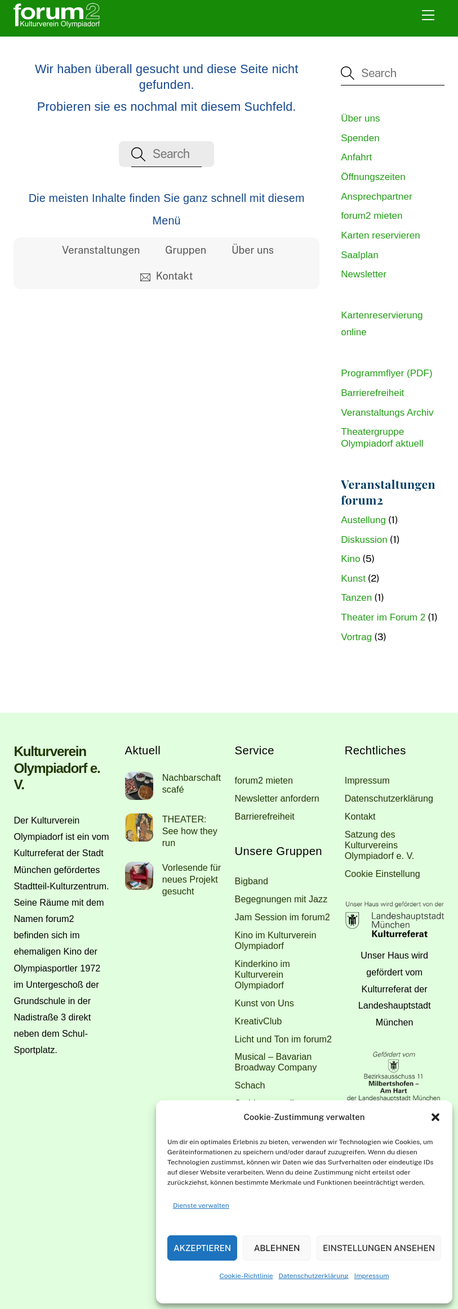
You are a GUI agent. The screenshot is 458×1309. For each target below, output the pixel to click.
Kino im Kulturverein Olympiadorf (276, 940)
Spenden (360, 138)
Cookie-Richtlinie (246, 1276)
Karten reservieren (380, 235)
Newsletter (363, 274)
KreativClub (258, 1021)
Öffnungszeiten (373, 177)
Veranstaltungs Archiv (387, 412)
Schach (250, 1085)
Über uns (253, 250)
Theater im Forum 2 (383, 617)
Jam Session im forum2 (282, 917)
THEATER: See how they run (189, 831)
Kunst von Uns (264, 1003)
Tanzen (356, 597)
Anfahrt (356, 157)
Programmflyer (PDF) (386, 373)
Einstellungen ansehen (379, 1248)
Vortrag (356, 637)
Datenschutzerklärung (314, 1276)
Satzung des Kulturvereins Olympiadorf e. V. (380, 845)
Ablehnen (277, 1248)
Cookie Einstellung (382, 874)
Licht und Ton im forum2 (283, 1039)
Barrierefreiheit (372, 393)
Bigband (251, 881)
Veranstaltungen (101, 250)
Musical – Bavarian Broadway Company (276, 1061)
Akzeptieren (202, 1248)
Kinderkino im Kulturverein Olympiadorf (262, 974)
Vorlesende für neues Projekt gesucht (191, 879)
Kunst (353, 578)
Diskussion (364, 539)
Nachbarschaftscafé (191, 783)
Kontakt (166, 276)
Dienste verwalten (201, 1205)
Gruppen (185, 250)
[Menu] (428, 15)
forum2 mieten (371, 215)
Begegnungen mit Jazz (281, 899)
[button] (435, 1117)
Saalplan (360, 255)
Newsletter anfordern (277, 798)
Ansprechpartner (376, 196)
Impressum (371, 1276)
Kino (350, 559)
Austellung (363, 520)
